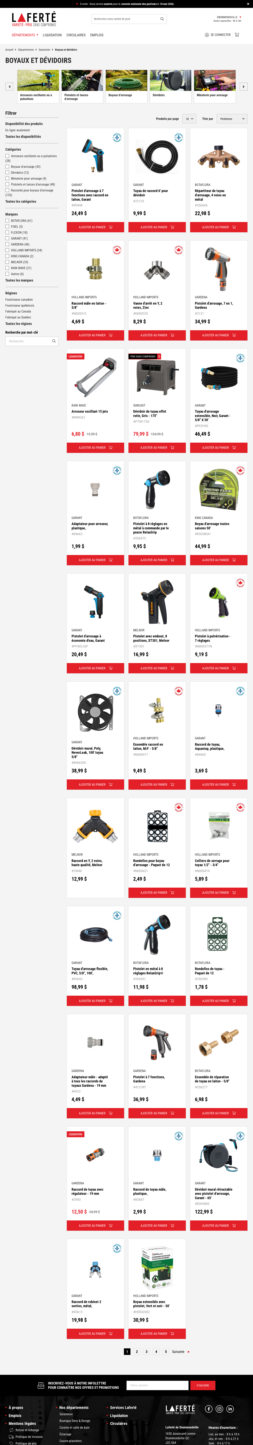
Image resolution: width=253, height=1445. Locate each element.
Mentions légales (22, 1423)
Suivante (178, 1352)
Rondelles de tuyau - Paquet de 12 (210, 971)
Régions (11, 293)
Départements (28, 49)
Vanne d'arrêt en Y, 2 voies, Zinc (147, 305)
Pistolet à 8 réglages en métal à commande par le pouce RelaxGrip (151, 528)
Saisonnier (47, 49)
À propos (16, 1407)
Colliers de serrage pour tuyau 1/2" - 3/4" (212, 863)
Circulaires (76, 35)
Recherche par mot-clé (21, 332)
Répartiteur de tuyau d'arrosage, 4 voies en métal (210, 195)
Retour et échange (24, 1430)
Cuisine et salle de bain (74, 1427)
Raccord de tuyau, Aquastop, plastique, (209, 746)
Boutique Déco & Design (74, 1421)
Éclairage (65, 1434)
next (244, 86)
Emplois (96, 35)
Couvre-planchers (70, 1441)
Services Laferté (123, 1407)
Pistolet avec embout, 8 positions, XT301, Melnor (151, 638)
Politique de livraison (26, 1437)
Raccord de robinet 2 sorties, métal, (86, 1304)
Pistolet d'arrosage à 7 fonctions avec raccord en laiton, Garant (90, 195)
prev (9, 86)
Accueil (11, 49)
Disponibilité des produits (24, 124)
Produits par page (167, 119)
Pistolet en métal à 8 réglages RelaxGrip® (148, 971)
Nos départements (74, 1407)
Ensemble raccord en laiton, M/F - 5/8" (148, 746)
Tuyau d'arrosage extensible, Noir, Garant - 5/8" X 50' (213, 415)
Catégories (13, 149)
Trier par (207, 119)
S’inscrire (203, 1385)
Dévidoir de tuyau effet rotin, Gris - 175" (149, 413)
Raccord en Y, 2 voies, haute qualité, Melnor (87, 863)
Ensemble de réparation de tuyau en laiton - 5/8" (212, 1079)
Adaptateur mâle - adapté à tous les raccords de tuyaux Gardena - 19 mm (90, 1081)
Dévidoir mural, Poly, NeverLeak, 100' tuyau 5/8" (87, 752)
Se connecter (218, 35)
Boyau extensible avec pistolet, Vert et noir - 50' (151, 1304)
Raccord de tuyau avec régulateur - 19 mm (87, 1191)
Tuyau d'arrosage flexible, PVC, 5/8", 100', (90, 971)
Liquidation (52, 35)
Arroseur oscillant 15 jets (90, 411)
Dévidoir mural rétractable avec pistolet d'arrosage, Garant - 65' (213, 1193)
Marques (11, 214)
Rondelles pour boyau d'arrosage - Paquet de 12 (151, 863)
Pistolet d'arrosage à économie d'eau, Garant (88, 638)
